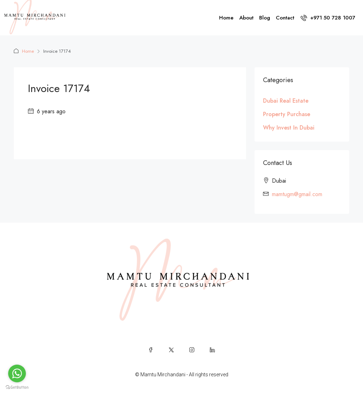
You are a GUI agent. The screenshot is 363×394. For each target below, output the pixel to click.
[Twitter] (171, 350)
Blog (264, 18)
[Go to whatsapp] (17, 373)
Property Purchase (286, 114)
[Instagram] (192, 350)
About (246, 18)
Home (226, 18)
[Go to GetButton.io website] (17, 387)
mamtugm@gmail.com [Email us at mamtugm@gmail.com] (297, 194)
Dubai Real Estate (285, 101)
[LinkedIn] (212, 350)
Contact (285, 18)
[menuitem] (328, 17)
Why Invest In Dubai (288, 128)
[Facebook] (151, 350)
